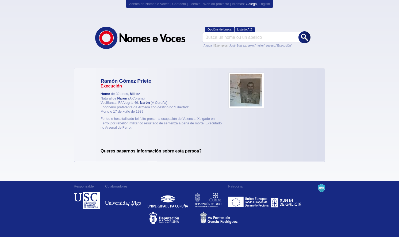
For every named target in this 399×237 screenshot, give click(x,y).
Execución (111, 86)
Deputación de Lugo (208, 200)
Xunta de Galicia (286, 200)
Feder (249, 200)
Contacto (179, 4)
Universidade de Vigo (123, 200)
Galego (251, 4)
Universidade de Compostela (87, 200)
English (264, 4)
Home (105, 94)
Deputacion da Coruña (174, 218)
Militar (135, 94)
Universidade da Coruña (168, 200)
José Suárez (237, 45)
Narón (122, 98)
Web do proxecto (216, 4)
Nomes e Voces (146, 38)
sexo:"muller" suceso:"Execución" (270, 45)
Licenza (195, 4)
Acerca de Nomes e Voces (149, 4)
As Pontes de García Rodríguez (225, 218)
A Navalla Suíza (321, 188)
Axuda (208, 45)
